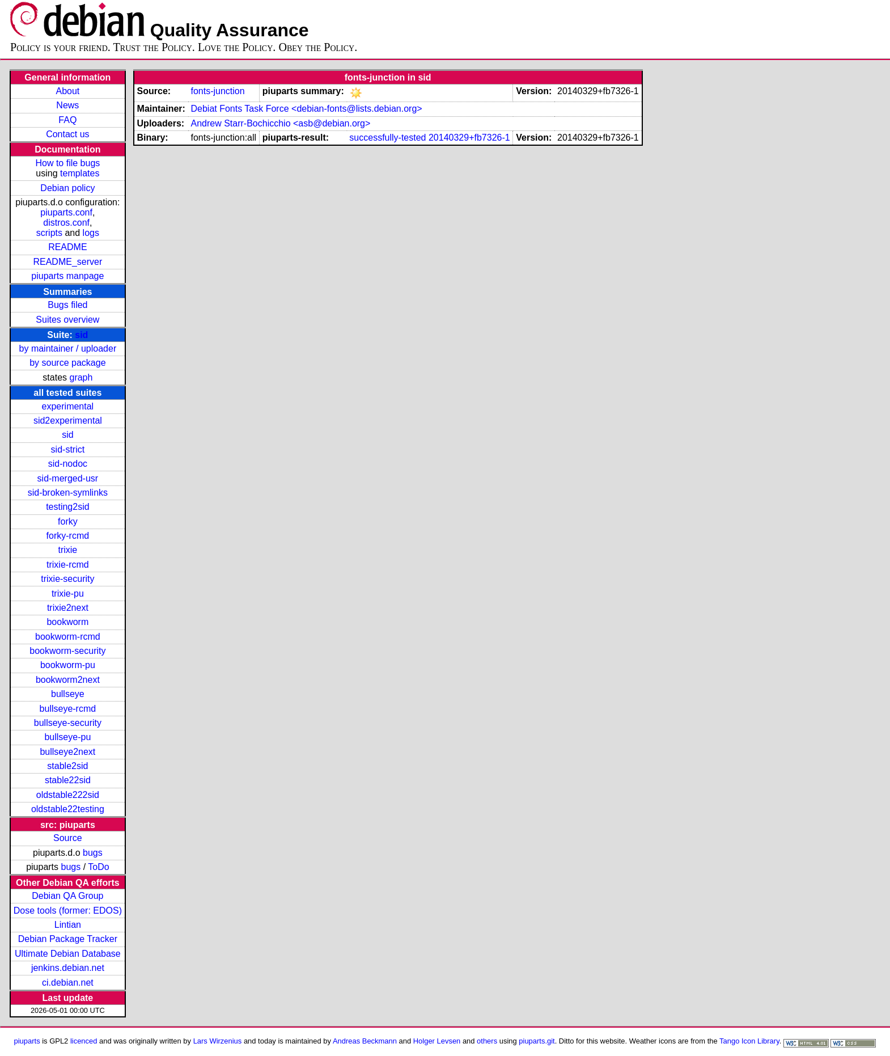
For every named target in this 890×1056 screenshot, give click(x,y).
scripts (49, 233)
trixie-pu (68, 593)
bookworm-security (67, 651)
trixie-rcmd (67, 564)
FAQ (67, 120)
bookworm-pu (67, 665)
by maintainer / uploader (68, 348)
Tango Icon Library (749, 1041)
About (67, 91)
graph (80, 377)
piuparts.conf (66, 212)
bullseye (67, 694)
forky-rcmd (68, 535)
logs (91, 233)
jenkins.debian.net (67, 968)
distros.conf (66, 222)
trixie (67, 550)
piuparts (27, 1041)
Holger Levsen (437, 1041)
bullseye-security (67, 723)
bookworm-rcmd (67, 636)
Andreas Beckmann (365, 1041)
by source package (67, 363)
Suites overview (67, 319)
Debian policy (67, 188)
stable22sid (68, 780)
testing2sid (68, 507)
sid (81, 335)
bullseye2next (67, 752)
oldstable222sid (67, 795)
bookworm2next (68, 680)
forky (68, 521)
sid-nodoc (67, 463)
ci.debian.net (68, 982)
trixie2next (67, 608)
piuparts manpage (67, 276)
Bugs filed (67, 305)
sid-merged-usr (68, 478)
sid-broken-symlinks (68, 492)
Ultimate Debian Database (68, 953)
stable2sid (67, 766)
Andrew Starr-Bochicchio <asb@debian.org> (280, 123)
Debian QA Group (67, 896)
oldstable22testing (67, 809)
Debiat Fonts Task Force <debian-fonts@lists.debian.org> (306, 108)
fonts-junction (217, 91)
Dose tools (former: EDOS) (68, 910)
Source (67, 838)
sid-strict (68, 449)
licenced (84, 1041)
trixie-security (67, 579)
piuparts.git (536, 1041)
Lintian (67, 925)
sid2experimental (67, 420)
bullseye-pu (67, 737)
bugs (93, 853)
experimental (68, 406)
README (67, 247)
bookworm (67, 622)
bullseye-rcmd (68, 708)
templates (79, 173)
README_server (67, 262)
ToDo (98, 867)
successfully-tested (387, 137)
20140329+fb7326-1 (469, 137)
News (67, 105)
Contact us (67, 134)
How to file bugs (67, 163)
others (487, 1041)
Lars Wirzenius (217, 1041)
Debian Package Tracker (67, 939)
